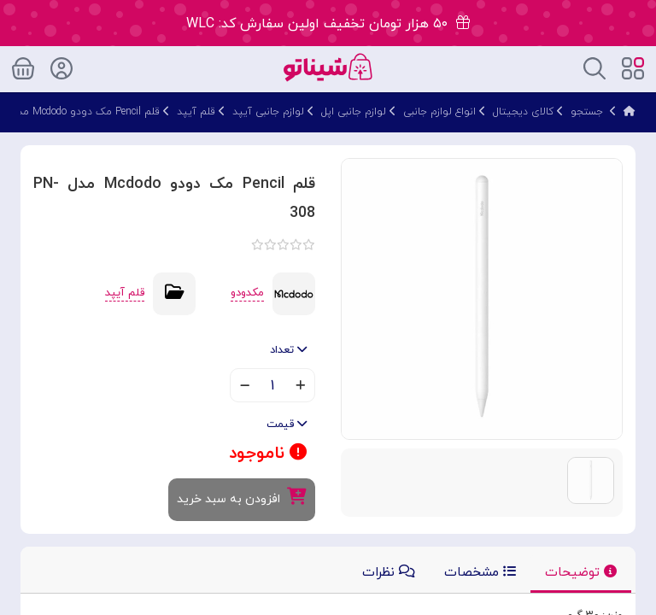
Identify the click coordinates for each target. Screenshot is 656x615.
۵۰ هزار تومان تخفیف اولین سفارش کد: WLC (328, 24)
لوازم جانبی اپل (353, 112)
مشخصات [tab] (480, 573)
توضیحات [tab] (581, 573)
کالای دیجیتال (523, 112)
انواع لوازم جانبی (439, 112)
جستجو (587, 112)
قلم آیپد (196, 112)
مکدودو (247, 293)
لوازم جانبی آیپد (268, 112)
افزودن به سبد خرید (242, 497)
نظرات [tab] (388, 573)
